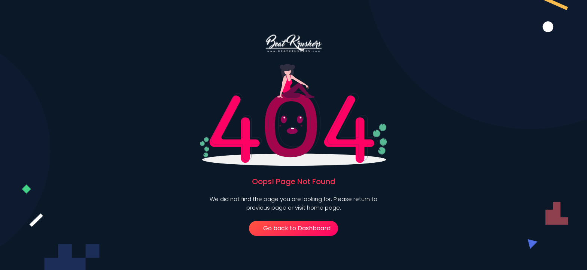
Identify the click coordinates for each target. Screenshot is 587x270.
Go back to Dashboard (293, 228)
